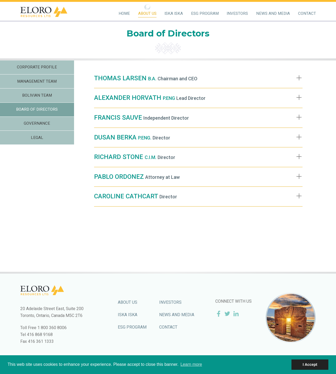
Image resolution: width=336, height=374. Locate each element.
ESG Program (205, 13)
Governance (37, 123)
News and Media (273, 13)
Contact (307, 13)
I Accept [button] (310, 364)
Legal (37, 137)
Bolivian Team (37, 95)
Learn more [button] (191, 364)
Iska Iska (173, 13)
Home (124, 13)
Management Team (37, 81)
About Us (147, 13)
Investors (237, 13)
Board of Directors (37, 109)
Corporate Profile (37, 67)
